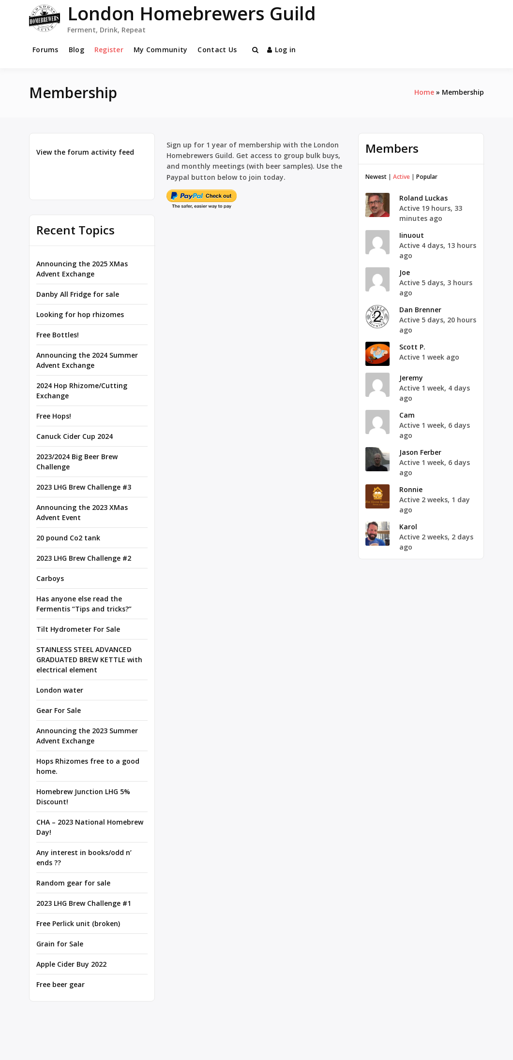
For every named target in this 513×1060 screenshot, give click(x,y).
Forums (45, 49)
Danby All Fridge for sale (77, 294)
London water (59, 690)
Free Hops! (53, 416)
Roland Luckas (423, 198)
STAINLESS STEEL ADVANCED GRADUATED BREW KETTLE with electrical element (89, 659)
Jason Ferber (420, 452)
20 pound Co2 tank (68, 537)
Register (108, 49)
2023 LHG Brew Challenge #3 (83, 487)
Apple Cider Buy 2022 (71, 964)
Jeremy (411, 377)
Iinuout (411, 235)
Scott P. (412, 346)
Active (401, 177)
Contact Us (217, 49)
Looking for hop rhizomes (80, 314)
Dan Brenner (420, 309)
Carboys (50, 578)
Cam (407, 415)
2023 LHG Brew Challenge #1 (83, 903)
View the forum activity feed (85, 152)
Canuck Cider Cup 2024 (74, 436)
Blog (76, 49)
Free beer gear (60, 984)
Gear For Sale (58, 710)
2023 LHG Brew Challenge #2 (83, 558)
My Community (160, 49)
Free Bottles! (57, 334)
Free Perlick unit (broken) (78, 923)
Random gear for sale (73, 882)
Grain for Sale (59, 943)
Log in (281, 49)
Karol (408, 526)
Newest (376, 177)
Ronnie (410, 489)
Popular (427, 177)
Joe (404, 272)
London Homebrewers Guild (191, 13)
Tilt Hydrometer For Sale (78, 629)
